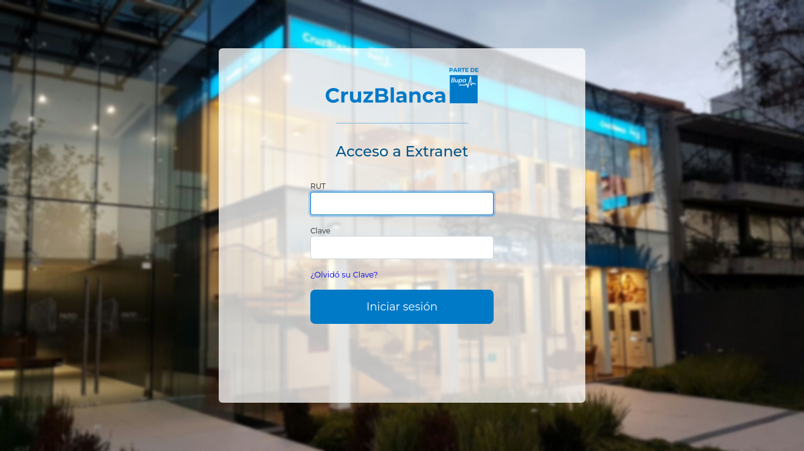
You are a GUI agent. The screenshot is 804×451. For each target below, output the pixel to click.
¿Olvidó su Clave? (344, 274)
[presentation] (402, 359)
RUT (318, 186)
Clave (320, 230)
